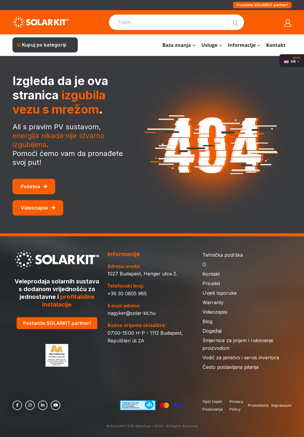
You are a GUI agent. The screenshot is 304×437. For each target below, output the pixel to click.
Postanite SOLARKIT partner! (262, 5)
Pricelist (211, 283)
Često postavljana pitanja (230, 367)
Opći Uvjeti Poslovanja (212, 405)
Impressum (281, 405)
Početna (34, 186)
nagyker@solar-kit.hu (131, 313)
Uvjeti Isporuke (219, 293)
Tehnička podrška (222, 255)
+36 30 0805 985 (127, 293)
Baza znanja (176, 45)
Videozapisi (38, 208)
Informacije (242, 45)
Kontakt (276, 45)
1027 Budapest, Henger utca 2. (142, 274)
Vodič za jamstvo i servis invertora (240, 358)
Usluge (209, 45)
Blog (207, 321)
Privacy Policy (236, 405)
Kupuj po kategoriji (41, 45)
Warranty (213, 302)
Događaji (212, 331)
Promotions (258, 405)
